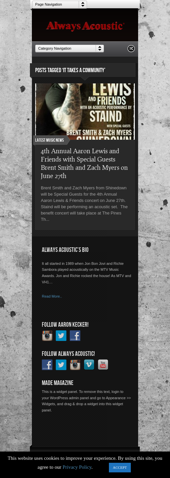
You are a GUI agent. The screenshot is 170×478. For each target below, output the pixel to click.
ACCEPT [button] (120, 467)
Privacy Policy (76, 467)
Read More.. (52, 296)
